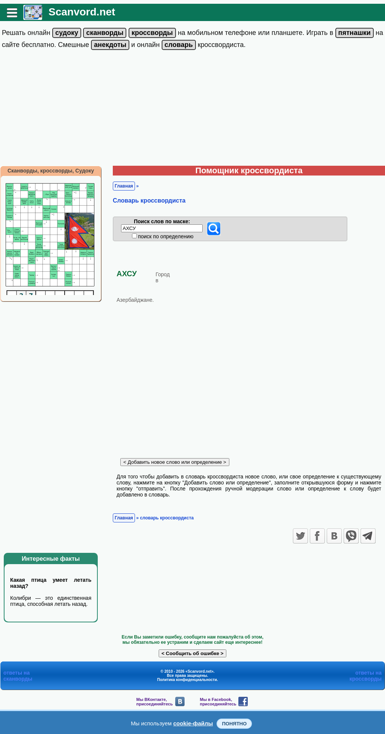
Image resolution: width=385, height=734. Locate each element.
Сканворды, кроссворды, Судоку (51, 171)
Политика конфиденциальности (187, 680)
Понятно (234, 723)
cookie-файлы (193, 723)
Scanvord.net (82, 12)
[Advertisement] (192, 109)
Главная (124, 186)
